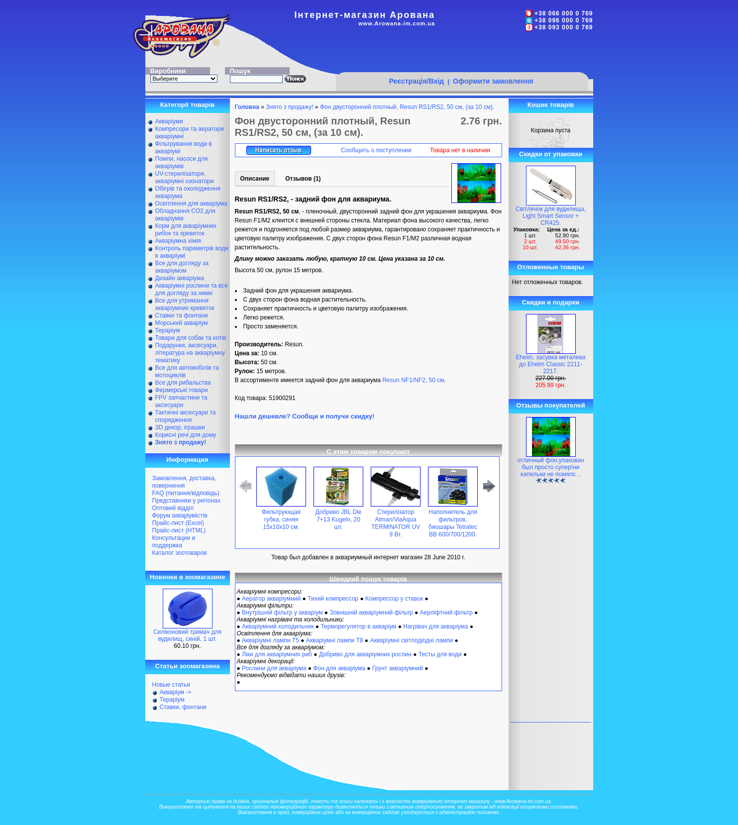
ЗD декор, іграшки (180, 427)
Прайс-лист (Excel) (178, 522)
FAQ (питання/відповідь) (185, 493)
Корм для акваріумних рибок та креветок (185, 229)
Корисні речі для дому (185, 434)
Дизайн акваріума (180, 278)
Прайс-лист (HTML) (179, 530)
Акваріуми (169, 121)
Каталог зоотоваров (179, 552)
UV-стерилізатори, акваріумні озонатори (184, 177)
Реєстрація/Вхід (416, 81)
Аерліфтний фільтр (446, 612)
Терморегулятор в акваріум (358, 626)
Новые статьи (171, 684)
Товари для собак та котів (190, 337)
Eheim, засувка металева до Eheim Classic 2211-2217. (551, 364)
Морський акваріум (181, 322)
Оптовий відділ (173, 508)
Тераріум (167, 330)
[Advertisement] (461, 53)
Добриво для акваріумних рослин (365, 654)
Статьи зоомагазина (187, 666)
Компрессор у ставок (394, 598)
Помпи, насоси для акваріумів (181, 162)
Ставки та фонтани (181, 315)
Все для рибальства (183, 382)
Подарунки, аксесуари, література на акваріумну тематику (190, 353)
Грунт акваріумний (397, 668)
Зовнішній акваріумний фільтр (371, 612)
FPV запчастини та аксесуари (181, 401)
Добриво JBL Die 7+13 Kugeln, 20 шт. (338, 519)
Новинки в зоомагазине (187, 577)
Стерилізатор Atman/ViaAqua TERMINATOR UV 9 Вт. (395, 523)
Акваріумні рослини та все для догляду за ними (191, 289)
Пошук (240, 71)
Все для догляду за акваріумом (182, 267)
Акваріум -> (176, 692)
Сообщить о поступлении (376, 150)
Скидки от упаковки (550, 154)
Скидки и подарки (550, 302)
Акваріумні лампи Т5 (270, 640)
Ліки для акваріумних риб (277, 654)
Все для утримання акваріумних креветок (184, 304)
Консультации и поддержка (174, 541)
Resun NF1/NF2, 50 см (413, 380)
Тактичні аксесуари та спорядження (185, 416)
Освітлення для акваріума (191, 203)
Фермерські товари (181, 390)
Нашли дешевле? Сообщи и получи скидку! (305, 416)
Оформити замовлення (493, 81)
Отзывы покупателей (550, 405)
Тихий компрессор (333, 598)
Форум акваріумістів (180, 515)
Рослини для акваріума (274, 668)
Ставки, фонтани (183, 707)
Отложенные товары (550, 267)
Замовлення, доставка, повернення (184, 482)
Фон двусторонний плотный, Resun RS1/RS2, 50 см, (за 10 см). (407, 106)
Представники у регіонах (186, 500)
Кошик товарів (550, 104)
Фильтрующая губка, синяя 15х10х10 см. (281, 519)
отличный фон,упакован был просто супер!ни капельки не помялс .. (550, 467)
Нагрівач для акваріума (435, 626)
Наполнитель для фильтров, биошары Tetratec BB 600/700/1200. (452, 523)
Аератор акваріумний (271, 598)
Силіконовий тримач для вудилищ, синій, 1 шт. (187, 635)
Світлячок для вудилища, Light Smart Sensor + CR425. (551, 216)
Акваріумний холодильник (278, 626)
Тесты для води (440, 654)
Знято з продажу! (289, 106)
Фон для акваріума (339, 668)
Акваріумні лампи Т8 (334, 640)
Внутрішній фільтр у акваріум (282, 612)
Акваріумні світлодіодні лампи (411, 640)
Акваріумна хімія (178, 240)
